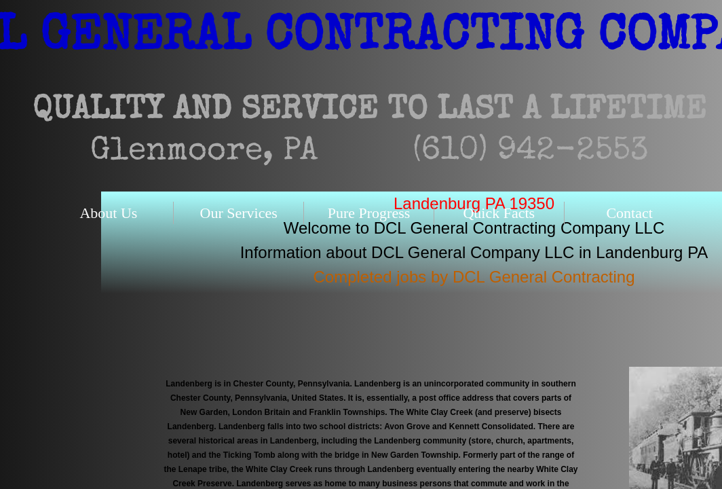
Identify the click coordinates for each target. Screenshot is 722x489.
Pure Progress (369, 212)
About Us (108, 212)
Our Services (239, 212)
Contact (629, 212)
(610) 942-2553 (531, 152)
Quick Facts (499, 212)
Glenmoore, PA (204, 152)
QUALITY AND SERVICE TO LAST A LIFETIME (369, 111)
